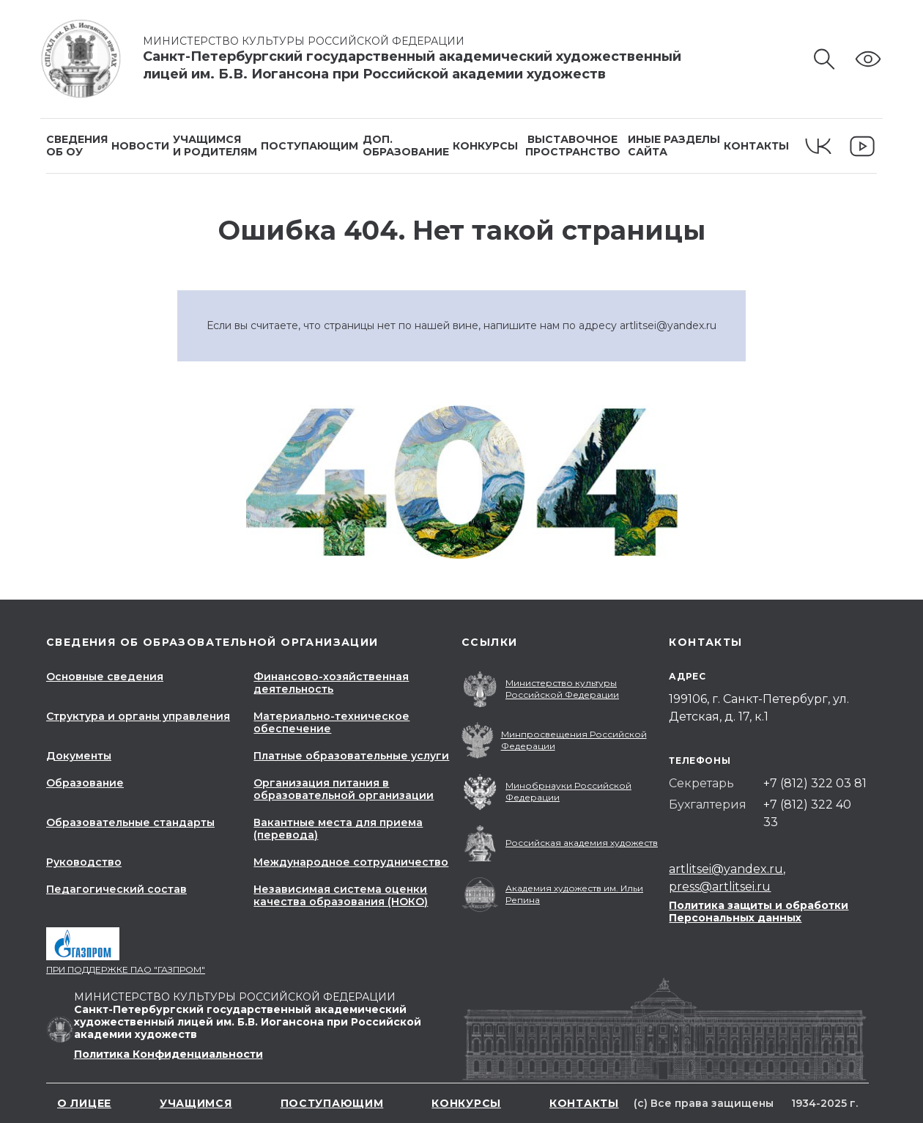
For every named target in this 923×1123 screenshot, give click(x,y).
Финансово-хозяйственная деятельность (331, 683)
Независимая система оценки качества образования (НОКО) (340, 895)
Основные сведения (104, 676)
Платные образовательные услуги (351, 755)
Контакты (756, 145)
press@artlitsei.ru (720, 887)
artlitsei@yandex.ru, (727, 869)
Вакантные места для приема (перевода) (338, 829)
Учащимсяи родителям (215, 145)
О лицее (84, 1103)
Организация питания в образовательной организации (343, 789)
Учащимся (196, 1103)
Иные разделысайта (674, 145)
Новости (140, 145)
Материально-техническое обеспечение (331, 722)
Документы (78, 755)
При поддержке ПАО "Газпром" (125, 969)
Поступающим (309, 145)
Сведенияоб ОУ (77, 145)
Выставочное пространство (572, 145)
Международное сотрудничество (350, 862)
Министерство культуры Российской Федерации (309, 41)
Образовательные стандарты (130, 822)
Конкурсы (485, 145)
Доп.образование (406, 145)
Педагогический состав (116, 889)
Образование (85, 782)
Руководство (84, 862)
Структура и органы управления (138, 716)
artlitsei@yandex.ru (668, 325)
